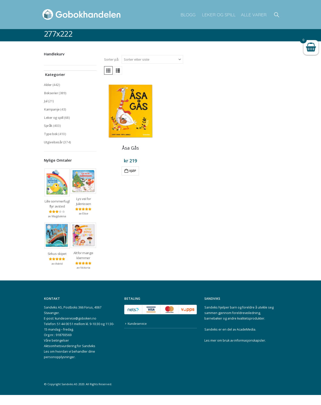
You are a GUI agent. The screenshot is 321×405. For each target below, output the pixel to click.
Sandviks (211, 317)
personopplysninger (59, 367)
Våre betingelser (56, 350)
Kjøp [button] (132, 171)
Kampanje (52, 110)
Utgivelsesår (53, 144)
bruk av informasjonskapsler (244, 350)
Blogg (188, 15)
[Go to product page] (130, 110)
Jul (45, 101)
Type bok (51, 136)
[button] (277, 15)
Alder (48, 84)
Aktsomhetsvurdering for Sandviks (69, 356)
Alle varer (254, 15)
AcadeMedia (246, 339)
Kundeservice (138, 334)
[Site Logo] (81, 14)
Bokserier (51, 93)
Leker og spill (218, 15)
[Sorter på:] (152, 59)
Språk (48, 127)
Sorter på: (111, 59)
